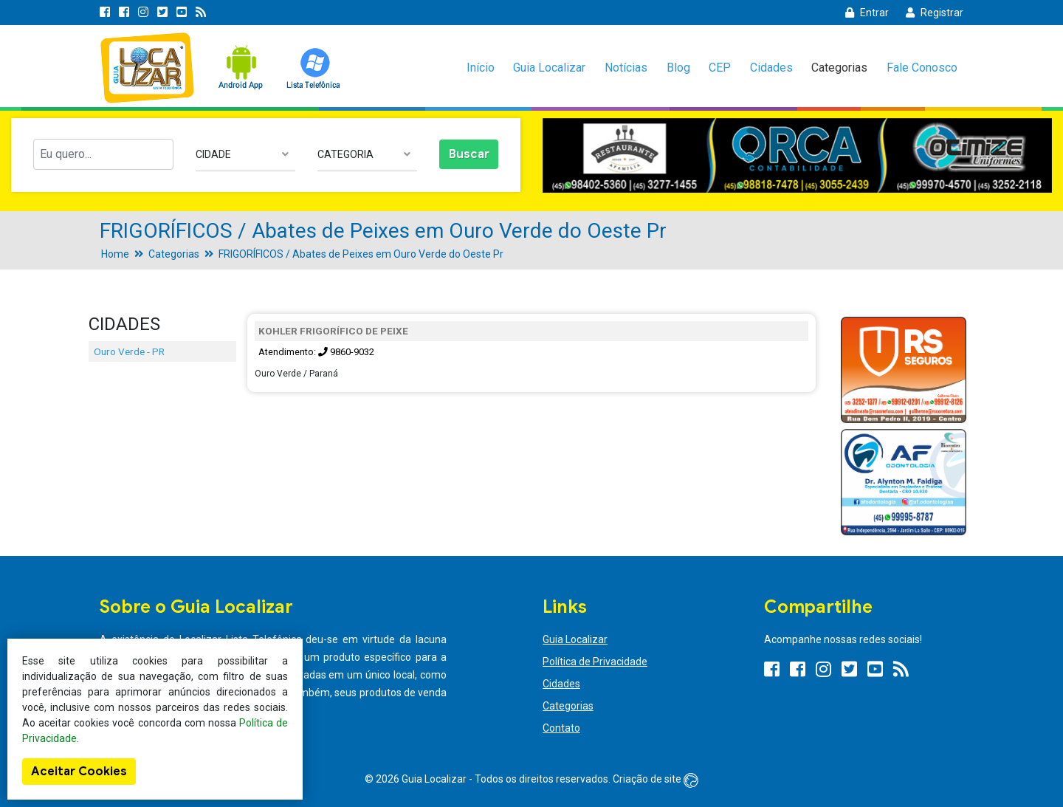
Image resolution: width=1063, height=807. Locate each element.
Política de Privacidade (595, 661)
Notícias (626, 68)
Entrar (867, 12)
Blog (678, 68)
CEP (720, 68)
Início (481, 68)
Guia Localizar (549, 68)
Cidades (771, 68)
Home (115, 254)
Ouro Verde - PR (129, 351)
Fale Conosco (922, 68)
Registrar (934, 12)
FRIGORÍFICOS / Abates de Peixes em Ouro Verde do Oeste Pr (361, 254)
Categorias (839, 68)
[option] (797, 155)
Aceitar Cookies (79, 771)
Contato (561, 728)
